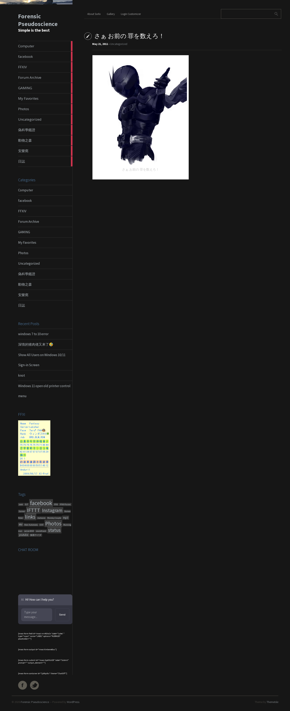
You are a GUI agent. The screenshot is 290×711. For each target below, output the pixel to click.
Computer (25, 190)
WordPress (73, 702)
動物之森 (25, 284)
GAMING (24, 232)
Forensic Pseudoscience (38, 20)
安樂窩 (23, 295)
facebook (25, 200)
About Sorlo (94, 14)
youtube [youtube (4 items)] (23, 535)
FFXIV (22, 211)
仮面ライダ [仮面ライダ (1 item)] (35, 535)
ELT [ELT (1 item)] (26, 504)
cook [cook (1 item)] (21, 504)
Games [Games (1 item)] (22, 511)
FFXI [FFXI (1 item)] (56, 504)
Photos (23, 253)
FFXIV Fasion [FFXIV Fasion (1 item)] (65, 504)
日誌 (21, 305)
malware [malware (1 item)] (41, 518)
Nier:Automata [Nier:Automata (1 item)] (31, 524)
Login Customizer (131, 14)
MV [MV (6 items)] (20, 524)
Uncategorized (29, 263)
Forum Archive (28, 221)
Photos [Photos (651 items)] (53, 523)
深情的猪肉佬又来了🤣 (35, 344)
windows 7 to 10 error (33, 334)
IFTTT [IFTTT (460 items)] (33, 510)
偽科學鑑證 (26, 274)
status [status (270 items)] (54, 530)
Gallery (111, 14)
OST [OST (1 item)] (41, 524)
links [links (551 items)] (30, 516)
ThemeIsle (272, 702)
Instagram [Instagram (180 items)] (52, 510)
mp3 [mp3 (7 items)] (65, 517)
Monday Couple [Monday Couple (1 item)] (54, 518)
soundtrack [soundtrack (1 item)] (41, 531)
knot (21, 375)
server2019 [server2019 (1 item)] (29, 531)
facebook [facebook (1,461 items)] (41, 503)
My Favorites (27, 242)
